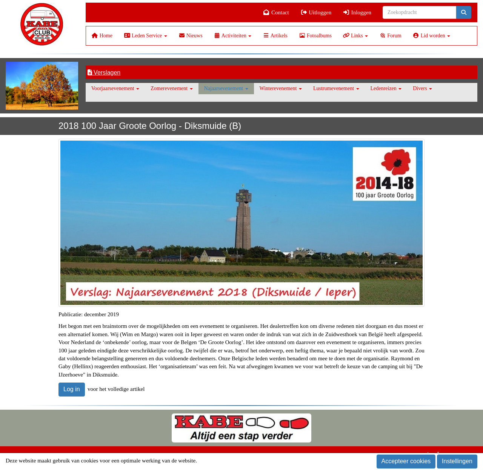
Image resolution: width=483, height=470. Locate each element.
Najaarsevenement (226, 88)
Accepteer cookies (406, 461)
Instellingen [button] (457, 461)
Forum (390, 35)
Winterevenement (281, 88)
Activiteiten (233, 35)
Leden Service (145, 35)
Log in (71, 389)
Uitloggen (316, 12)
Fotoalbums (315, 35)
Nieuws (190, 35)
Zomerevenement (171, 88)
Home (102, 35)
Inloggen (357, 12)
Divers (422, 88)
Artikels (275, 35)
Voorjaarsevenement (115, 88)
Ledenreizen (386, 88)
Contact (276, 12)
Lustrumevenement (336, 88)
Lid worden (431, 35)
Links (355, 35)
